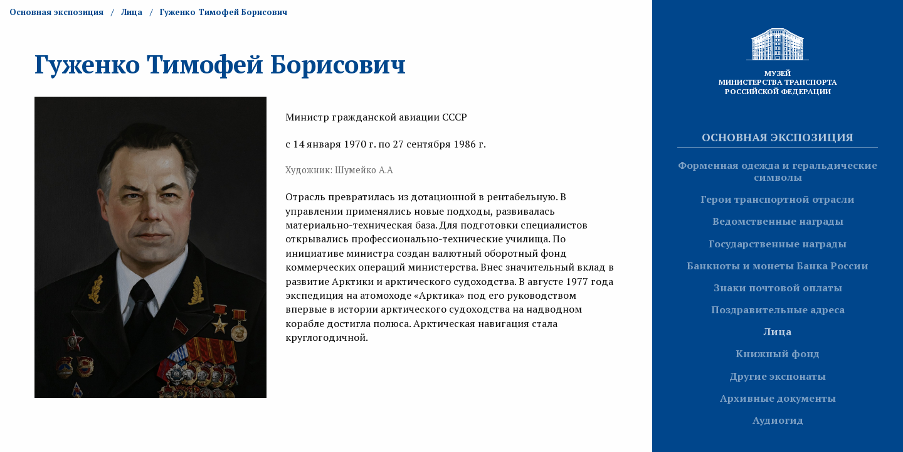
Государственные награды (778, 243)
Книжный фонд (778, 353)
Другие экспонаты (777, 376)
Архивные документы (778, 398)
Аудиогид (777, 420)
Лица (777, 331)
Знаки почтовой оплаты (778, 287)
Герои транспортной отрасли (777, 199)
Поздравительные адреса (778, 309)
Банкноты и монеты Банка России (778, 265)
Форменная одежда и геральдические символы (777, 171)
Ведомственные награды (777, 221)
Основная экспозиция (777, 136)
